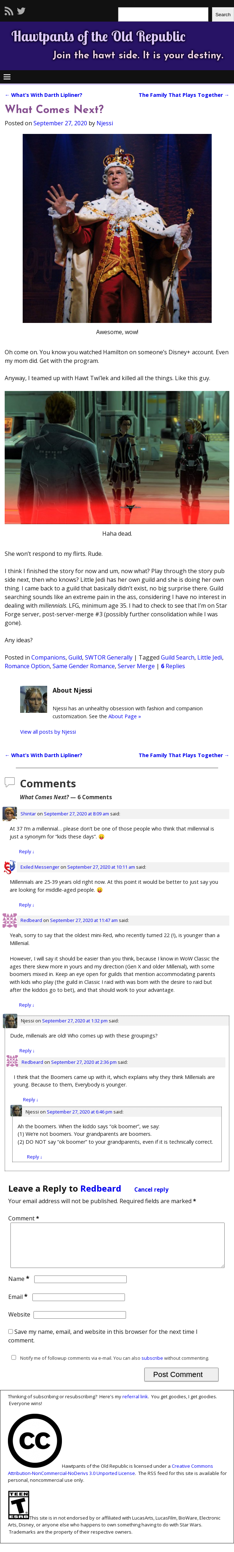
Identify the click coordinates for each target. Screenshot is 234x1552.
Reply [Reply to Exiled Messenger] (26, 904)
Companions (48, 657)
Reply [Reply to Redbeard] (26, 1005)
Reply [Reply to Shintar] (26, 851)
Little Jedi (209, 657)
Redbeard (31, 920)
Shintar (28, 813)
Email (18, 1305)
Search (222, 14)
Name (19, 1287)
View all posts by (48, 731)
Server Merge (136, 666)
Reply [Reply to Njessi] (27, 1050)
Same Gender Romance (84, 666)
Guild (75, 657)
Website (19, 1323)
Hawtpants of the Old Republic (98, 36)
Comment (24, 1218)
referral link (135, 1405)
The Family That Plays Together (184, 94)
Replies (173, 666)
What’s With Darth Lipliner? (43, 94)
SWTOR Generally (108, 657)
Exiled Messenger (40, 867)
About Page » (124, 716)
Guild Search (177, 657)
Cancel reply (151, 1189)
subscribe (152, 1366)
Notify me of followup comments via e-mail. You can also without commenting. (108, 1366)
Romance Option (27, 666)
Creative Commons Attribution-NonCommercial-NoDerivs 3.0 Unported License (110, 1478)
